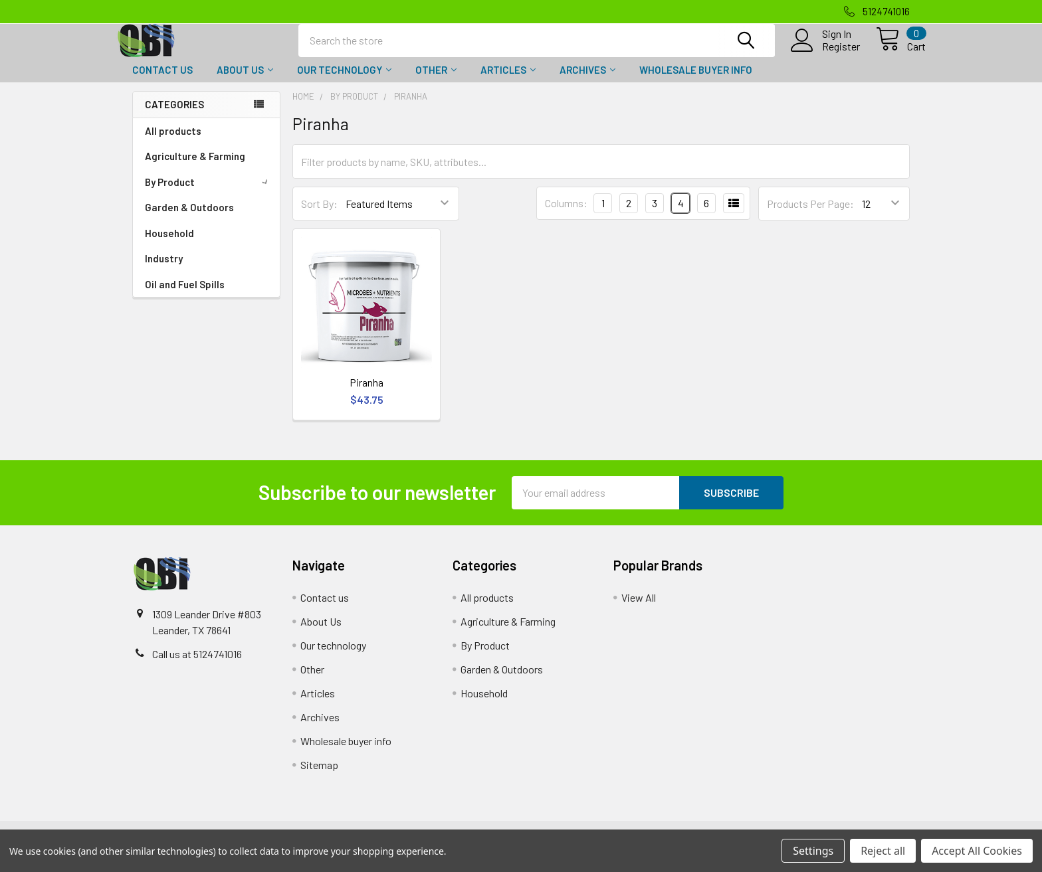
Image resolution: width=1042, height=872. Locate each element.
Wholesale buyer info (695, 82)
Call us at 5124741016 (197, 665)
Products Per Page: (810, 215)
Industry (164, 270)
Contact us (162, 82)
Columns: (566, 215)
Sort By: (319, 215)
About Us (245, 82)
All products (173, 143)
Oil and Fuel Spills (185, 296)
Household (169, 245)
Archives (587, 82)
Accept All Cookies (977, 850)
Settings (813, 850)
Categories (174, 116)
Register (825, 54)
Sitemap (319, 776)
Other (436, 82)
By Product (208, 194)
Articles (508, 82)
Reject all (883, 850)
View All (638, 609)
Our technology (344, 82)
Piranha (366, 394)
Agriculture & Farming (195, 168)
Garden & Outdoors (189, 219)
